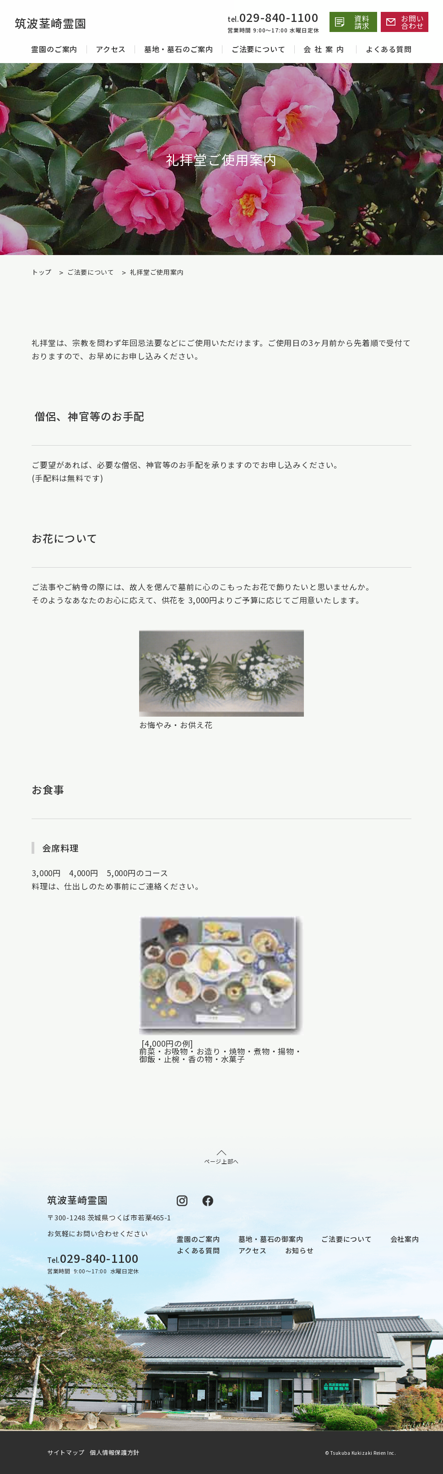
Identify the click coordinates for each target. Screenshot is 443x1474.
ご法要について (259, 48)
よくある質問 (389, 48)
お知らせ (299, 1250)
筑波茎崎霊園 (58, 22)
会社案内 (325, 48)
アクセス (111, 48)
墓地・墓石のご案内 (178, 48)
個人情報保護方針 (115, 1452)
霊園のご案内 (54, 48)
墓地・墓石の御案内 (270, 1239)
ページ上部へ (221, 1157)
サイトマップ (67, 1452)
